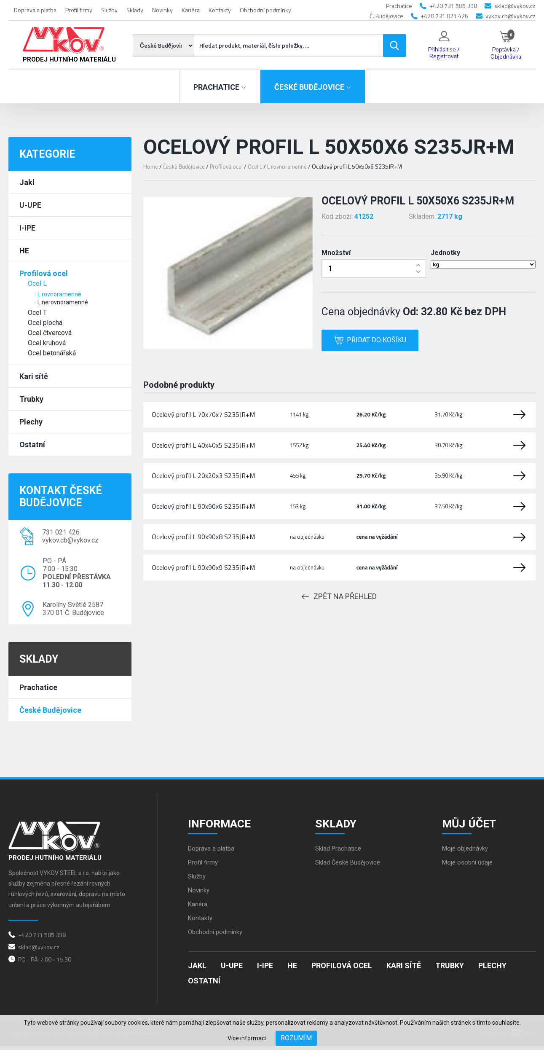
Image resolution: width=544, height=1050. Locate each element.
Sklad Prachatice (339, 853)
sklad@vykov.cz (515, 5)
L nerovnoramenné (63, 302)
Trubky (31, 399)
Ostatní (32, 444)
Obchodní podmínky (265, 9)
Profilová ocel (43, 273)
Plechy (31, 421)
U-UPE (30, 205)
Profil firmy (78, 9)
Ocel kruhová (47, 343)
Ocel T (37, 313)
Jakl (27, 182)
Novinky (162, 9)
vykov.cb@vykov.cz (510, 15)
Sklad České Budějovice (350, 866)
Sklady (134, 9)
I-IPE (27, 227)
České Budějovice (50, 710)
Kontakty (220, 9)
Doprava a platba (35, 9)
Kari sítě (33, 376)
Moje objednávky (467, 853)
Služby (109, 9)
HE (24, 250)
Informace (223, 824)
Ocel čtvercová (50, 333)
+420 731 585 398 (453, 5)
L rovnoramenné (59, 294)
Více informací (247, 1038)
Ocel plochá (45, 323)
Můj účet (473, 824)
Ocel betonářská (52, 353)
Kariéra (191, 9)
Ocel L (37, 283)
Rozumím (296, 1038)
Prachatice (38, 687)
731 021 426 (61, 532)
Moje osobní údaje (469, 866)
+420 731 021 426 (444, 15)
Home (150, 166)
